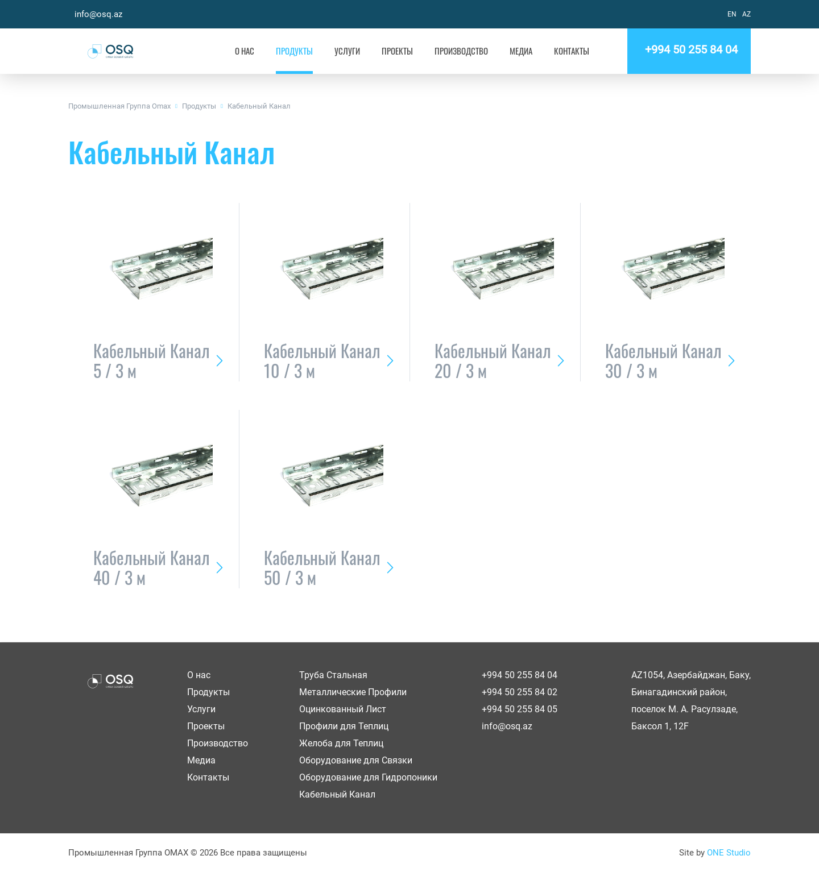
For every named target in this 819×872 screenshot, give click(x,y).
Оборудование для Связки (355, 760)
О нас (244, 50)
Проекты (397, 50)
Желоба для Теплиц (341, 743)
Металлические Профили (353, 692)
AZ (746, 14)
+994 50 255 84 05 (519, 709)
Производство (461, 50)
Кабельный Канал (259, 106)
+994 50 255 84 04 (689, 49)
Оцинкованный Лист (342, 709)
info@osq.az (98, 14)
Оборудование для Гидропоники (368, 777)
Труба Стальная (333, 675)
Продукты (294, 50)
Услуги (347, 50)
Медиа (521, 50)
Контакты (571, 50)
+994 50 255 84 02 (519, 692)
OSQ (110, 51)
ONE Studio (729, 853)
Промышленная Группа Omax (119, 106)
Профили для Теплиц (343, 726)
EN (732, 14)
